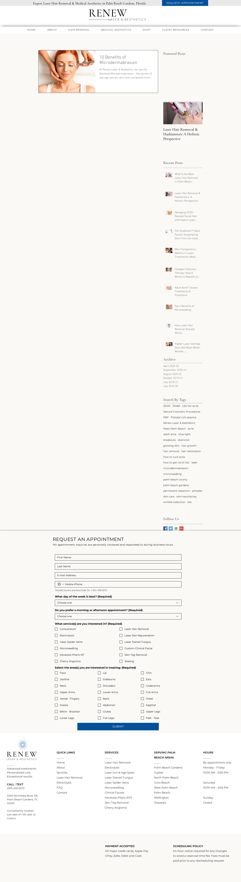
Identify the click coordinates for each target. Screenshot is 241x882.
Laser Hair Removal (70, 777)
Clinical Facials (114, 792)
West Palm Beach (174, 428)
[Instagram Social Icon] (176, 528)
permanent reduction (176, 490)
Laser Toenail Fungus (119, 777)
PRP (166, 417)
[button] (52, 29)
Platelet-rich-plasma (183, 417)
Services (62, 772)
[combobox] (118, 603)
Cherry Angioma (116, 807)
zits (189, 502)
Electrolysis (64, 782)
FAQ (60, 787)
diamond (183, 440)
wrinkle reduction (174, 502)
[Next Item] (196, 113)
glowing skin (171, 445)
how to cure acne (174, 457)
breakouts (169, 440)
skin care (168, 496)
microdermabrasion (175, 468)
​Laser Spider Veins (117, 782)
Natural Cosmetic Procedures (181, 411)
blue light (184, 434)
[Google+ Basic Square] (181, 528)
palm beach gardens (176, 485)
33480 (176, 406)
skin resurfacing (187, 496)
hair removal (171, 451)
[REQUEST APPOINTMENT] (185, 3)
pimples (197, 490)
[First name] (117, 557)
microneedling (172, 474)
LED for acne (190, 406)
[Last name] (117, 566)
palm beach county (175, 479)
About (61, 767)
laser (194, 462)
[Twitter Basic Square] (171, 528)
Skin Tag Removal (117, 802)
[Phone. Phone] (121, 584)
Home (61, 762)
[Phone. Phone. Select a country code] (60, 584)
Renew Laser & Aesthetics (179, 423)
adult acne (169, 434)
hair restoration (191, 451)
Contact (62, 792)
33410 (166, 406)
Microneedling (114, 787)
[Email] (117, 575)
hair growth (189, 445)
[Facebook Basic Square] (165, 528)
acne (191, 428)
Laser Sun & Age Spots (119, 772)
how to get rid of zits (176, 462)
